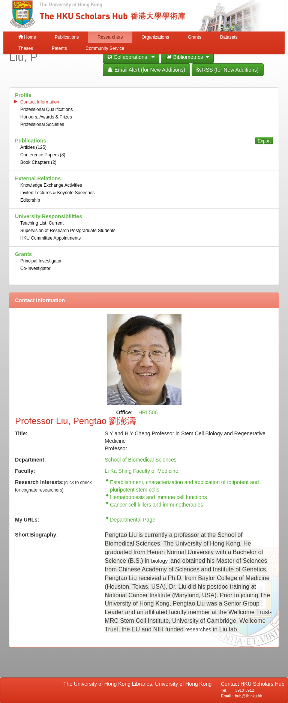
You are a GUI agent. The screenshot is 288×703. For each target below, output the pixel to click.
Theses (25, 48)
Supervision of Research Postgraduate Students (68, 230)
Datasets (229, 37)
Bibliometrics (187, 57)
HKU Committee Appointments (50, 238)
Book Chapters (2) (38, 162)
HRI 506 (148, 412)
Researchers (110, 37)
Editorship (30, 200)
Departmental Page (132, 520)
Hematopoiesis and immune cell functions (158, 497)
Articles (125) (33, 147)
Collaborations (131, 57)
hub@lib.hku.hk (248, 696)
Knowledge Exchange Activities (51, 185)
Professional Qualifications (46, 109)
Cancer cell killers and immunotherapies (156, 505)
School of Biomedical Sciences (140, 460)
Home (27, 37)
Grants (194, 37)
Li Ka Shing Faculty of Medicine (141, 471)
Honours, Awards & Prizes (46, 117)
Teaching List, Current (42, 223)
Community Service (105, 48)
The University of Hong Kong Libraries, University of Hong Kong (138, 684)
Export (264, 141)
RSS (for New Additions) (227, 70)
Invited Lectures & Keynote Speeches (57, 192)
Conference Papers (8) (42, 154)
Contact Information (39, 102)
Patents (59, 48)
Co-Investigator (35, 268)
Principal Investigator (41, 261)
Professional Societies (42, 124)
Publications (67, 37)
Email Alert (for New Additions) (146, 70)
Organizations (155, 37)
